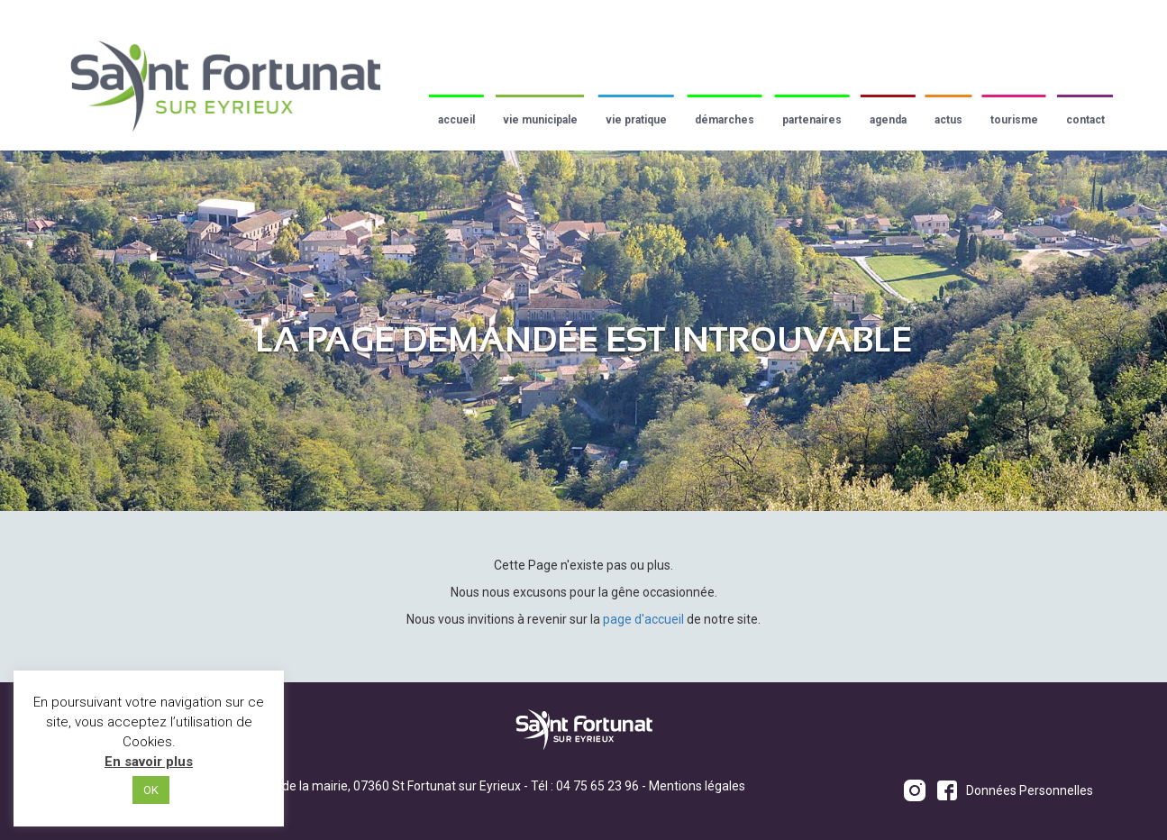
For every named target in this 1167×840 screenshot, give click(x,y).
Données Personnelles (1029, 790)
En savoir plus (149, 761)
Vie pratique (636, 120)
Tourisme (1014, 120)
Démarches (724, 120)
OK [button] (151, 790)
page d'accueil (643, 619)
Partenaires (812, 120)
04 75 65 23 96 (597, 786)
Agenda (888, 120)
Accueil (456, 120)
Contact (1085, 120)
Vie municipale (540, 120)
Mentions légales (697, 786)
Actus (948, 120)
